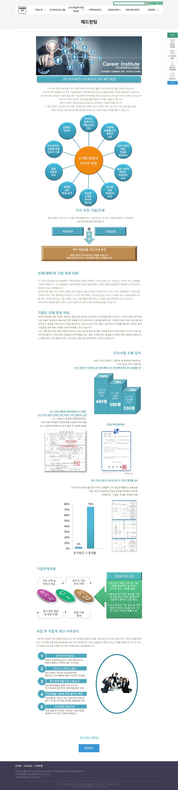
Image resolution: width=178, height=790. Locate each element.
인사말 (18, 766)
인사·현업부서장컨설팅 (76, 9)
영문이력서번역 (132, 10)
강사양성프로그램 (57, 10)
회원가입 (153, 3)
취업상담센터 (113, 10)
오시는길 (28, 766)
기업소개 (38, 10)
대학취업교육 (95, 10)
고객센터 (151, 10)
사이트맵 (39, 766)
